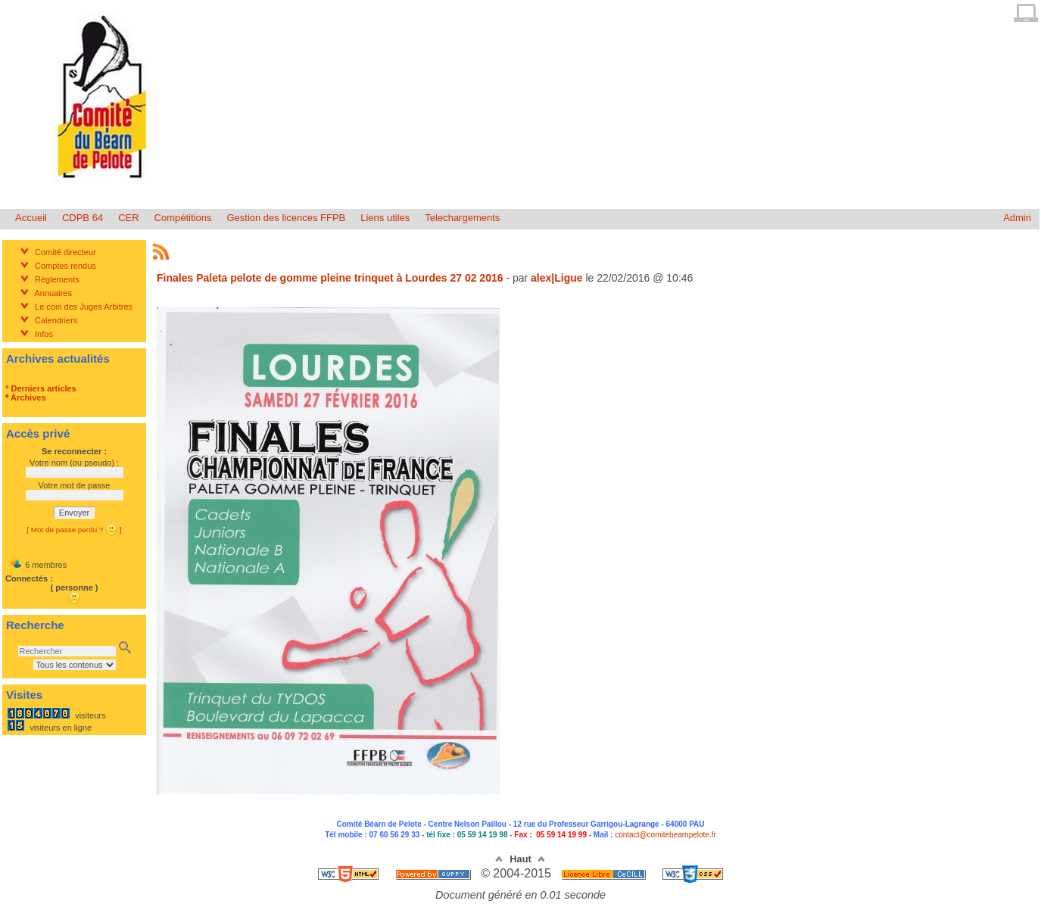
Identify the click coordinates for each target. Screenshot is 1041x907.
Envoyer (74, 512)
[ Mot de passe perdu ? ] (73, 529)
